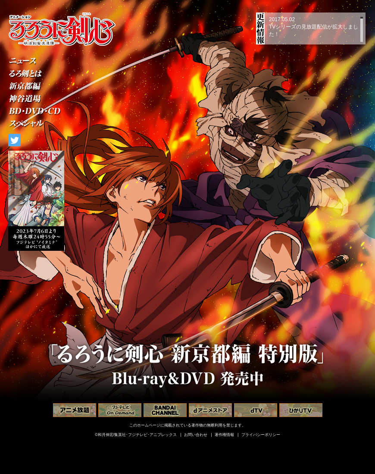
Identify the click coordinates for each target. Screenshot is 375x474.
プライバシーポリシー (260, 435)
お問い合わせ (195, 435)
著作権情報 (224, 435)
